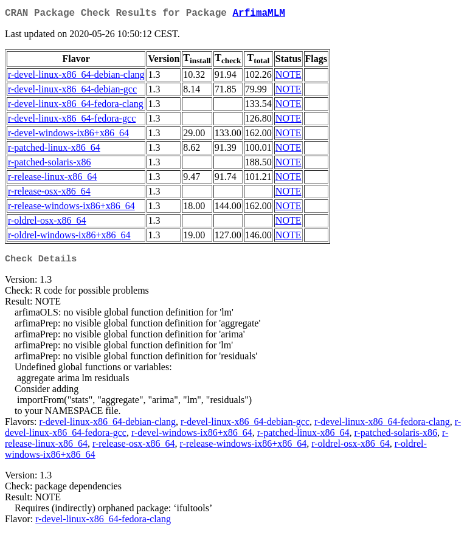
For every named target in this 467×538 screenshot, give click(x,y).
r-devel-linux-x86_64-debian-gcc (72, 91)
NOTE (288, 77)
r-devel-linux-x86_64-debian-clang (76, 77)
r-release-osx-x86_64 (49, 193)
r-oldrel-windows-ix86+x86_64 (69, 237)
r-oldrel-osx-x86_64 (47, 223)
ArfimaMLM (258, 14)
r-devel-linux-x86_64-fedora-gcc (72, 121)
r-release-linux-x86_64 (52, 179)
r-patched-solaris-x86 (49, 164)
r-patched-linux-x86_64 (54, 150)
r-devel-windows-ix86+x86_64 (68, 135)
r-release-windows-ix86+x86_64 (71, 208)
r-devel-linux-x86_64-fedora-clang (76, 106)
